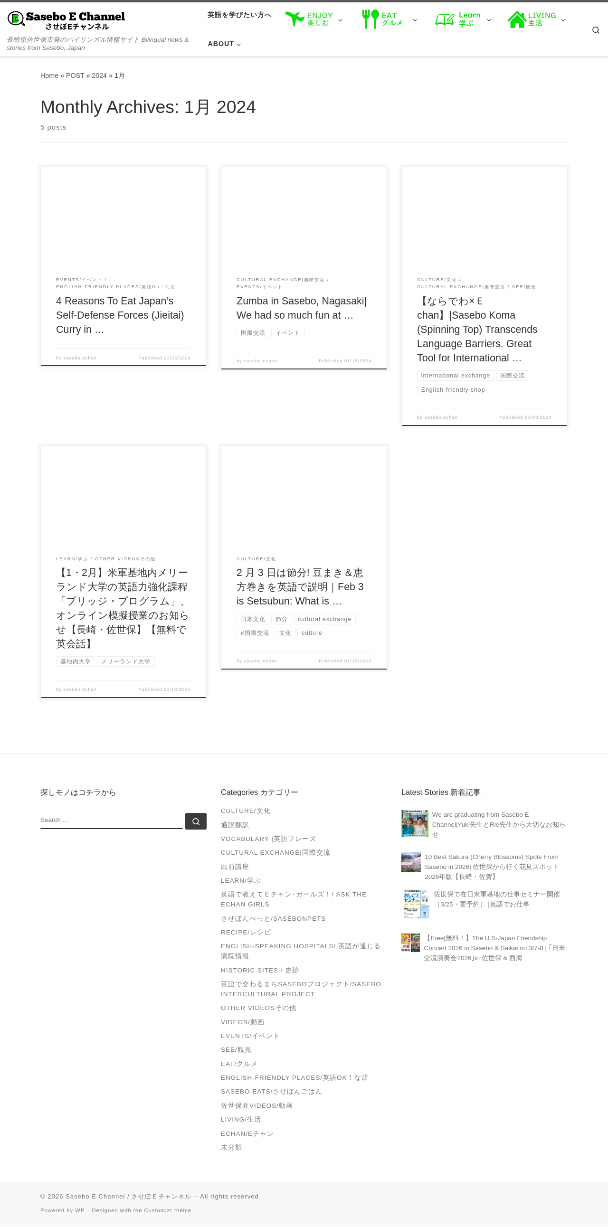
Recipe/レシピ (246, 932)
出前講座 (235, 867)
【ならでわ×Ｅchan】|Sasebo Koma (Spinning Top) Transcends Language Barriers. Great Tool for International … (477, 329)
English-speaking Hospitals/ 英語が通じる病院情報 (301, 951)
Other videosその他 (258, 1008)
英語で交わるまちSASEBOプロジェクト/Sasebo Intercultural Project (301, 989)
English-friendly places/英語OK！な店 (295, 1078)
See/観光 (236, 1050)
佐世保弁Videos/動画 (257, 1106)
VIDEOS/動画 (243, 1022)
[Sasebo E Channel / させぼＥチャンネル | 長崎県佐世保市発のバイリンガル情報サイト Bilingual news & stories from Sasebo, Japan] (66, 19)
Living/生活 (241, 1119)
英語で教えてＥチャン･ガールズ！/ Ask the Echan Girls (294, 899)
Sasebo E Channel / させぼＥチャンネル (128, 1196)
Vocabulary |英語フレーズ (268, 839)
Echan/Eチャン (247, 1134)
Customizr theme (168, 1211)
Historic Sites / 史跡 (260, 970)
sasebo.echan (80, 358)
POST (75, 75)
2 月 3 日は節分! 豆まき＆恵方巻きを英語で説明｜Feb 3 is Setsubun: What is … (300, 587)
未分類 (231, 1147)
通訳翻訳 (235, 825)
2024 (99, 75)
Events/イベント (250, 1036)
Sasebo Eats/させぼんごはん (272, 1091)
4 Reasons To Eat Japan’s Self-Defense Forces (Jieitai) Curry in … (120, 315)
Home (49, 75)
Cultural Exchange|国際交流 (276, 853)
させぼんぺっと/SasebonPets (273, 919)
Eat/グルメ (239, 1064)
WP (80, 1211)
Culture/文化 (246, 811)
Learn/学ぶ (241, 881)
